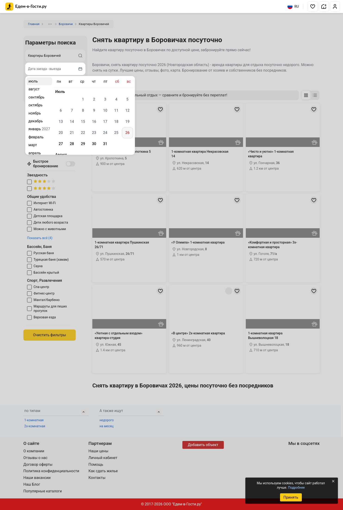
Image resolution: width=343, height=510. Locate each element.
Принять (290, 497)
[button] (312, 6)
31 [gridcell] (105, 144)
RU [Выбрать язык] (293, 6)
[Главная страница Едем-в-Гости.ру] (26, 7)
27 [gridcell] (61, 144)
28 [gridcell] (72, 144)
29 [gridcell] (83, 144)
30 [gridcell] (94, 144)
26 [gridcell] (127, 132)
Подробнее (296, 487)
